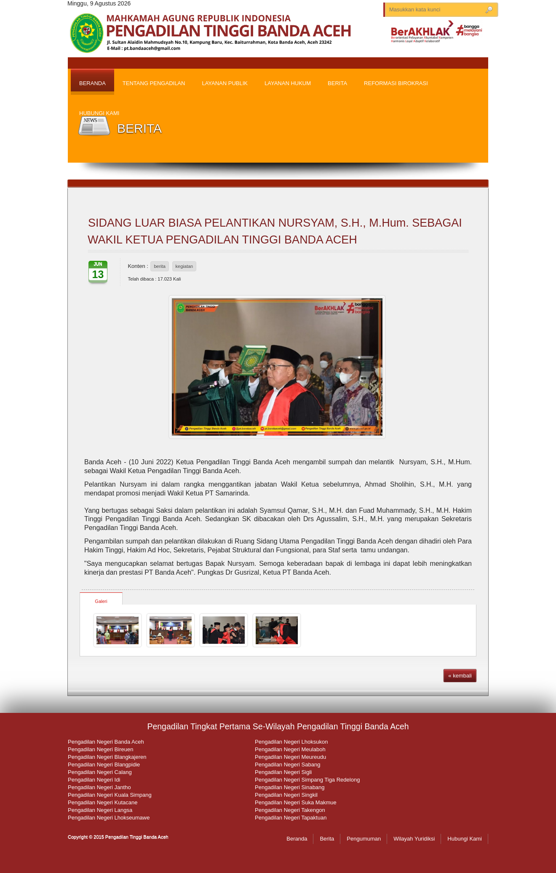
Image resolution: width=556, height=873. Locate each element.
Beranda (296, 839)
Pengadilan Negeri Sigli (283, 772)
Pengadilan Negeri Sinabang (290, 787)
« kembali (460, 675)
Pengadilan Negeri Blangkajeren (107, 757)
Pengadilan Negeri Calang (100, 772)
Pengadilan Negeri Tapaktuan (290, 817)
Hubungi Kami (464, 839)
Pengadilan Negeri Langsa (100, 810)
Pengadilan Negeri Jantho (99, 787)
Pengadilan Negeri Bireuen (100, 749)
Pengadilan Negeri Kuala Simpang (110, 795)
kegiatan (184, 266)
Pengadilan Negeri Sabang (287, 764)
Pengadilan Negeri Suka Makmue (296, 802)
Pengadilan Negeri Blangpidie (104, 764)
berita (160, 266)
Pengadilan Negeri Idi (94, 780)
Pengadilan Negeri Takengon (290, 810)
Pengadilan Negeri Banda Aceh (106, 742)
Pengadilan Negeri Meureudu (290, 757)
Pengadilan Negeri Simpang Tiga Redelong (307, 780)
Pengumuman (364, 839)
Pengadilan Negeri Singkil (286, 795)
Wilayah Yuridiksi (414, 839)
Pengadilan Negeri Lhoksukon (291, 742)
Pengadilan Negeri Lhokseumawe (109, 817)
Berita (327, 839)
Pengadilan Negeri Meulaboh (290, 749)
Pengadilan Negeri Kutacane (103, 802)
